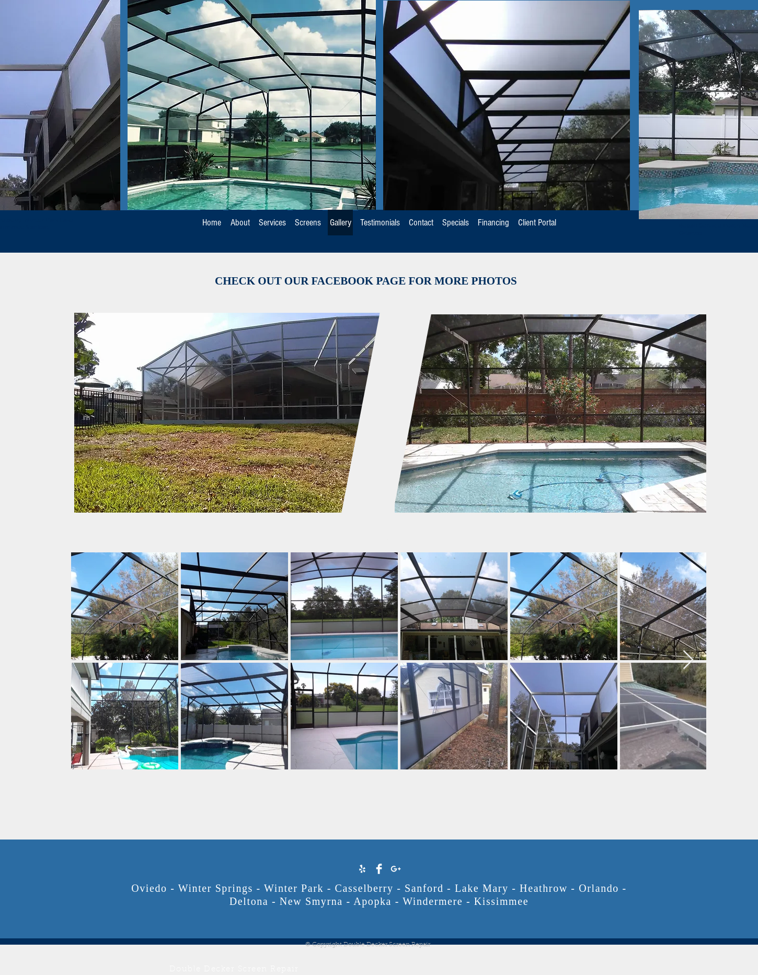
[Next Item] (688, 660)
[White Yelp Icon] (362, 869)
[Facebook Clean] (379, 869)
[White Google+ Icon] (396, 869)
